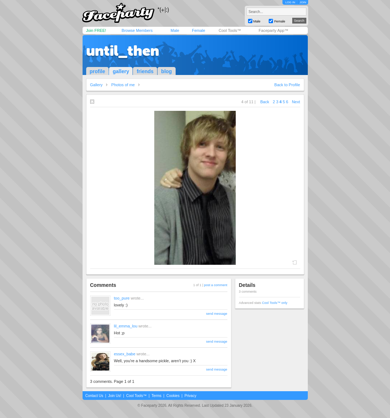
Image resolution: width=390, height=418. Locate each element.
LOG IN (290, 2)
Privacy (190, 396)
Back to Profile (287, 85)
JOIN (302, 2)
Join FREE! (96, 30)
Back (264, 102)
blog (166, 71)
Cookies (173, 396)
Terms (157, 396)
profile (97, 71)
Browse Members (137, 30)
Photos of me (123, 85)
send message (216, 313)
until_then (122, 50)
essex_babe (124, 354)
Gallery (96, 85)
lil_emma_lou (126, 326)
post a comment (215, 285)
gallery (121, 71)
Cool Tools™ (230, 30)
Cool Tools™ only (275, 303)
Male (175, 30)
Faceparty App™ (273, 30)
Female (198, 30)
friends (145, 71)
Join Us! (114, 396)
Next (296, 102)
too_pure (122, 298)
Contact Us (94, 396)
